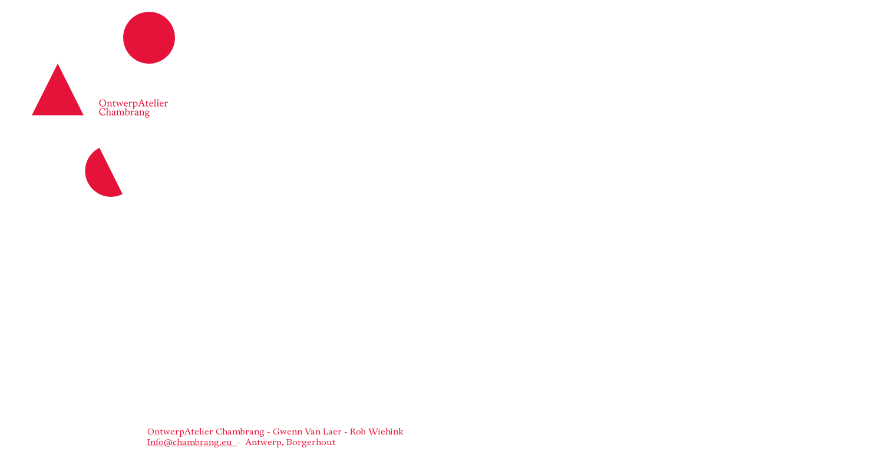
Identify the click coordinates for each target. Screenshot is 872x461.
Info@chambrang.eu (192, 443)
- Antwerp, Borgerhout (286, 443)
